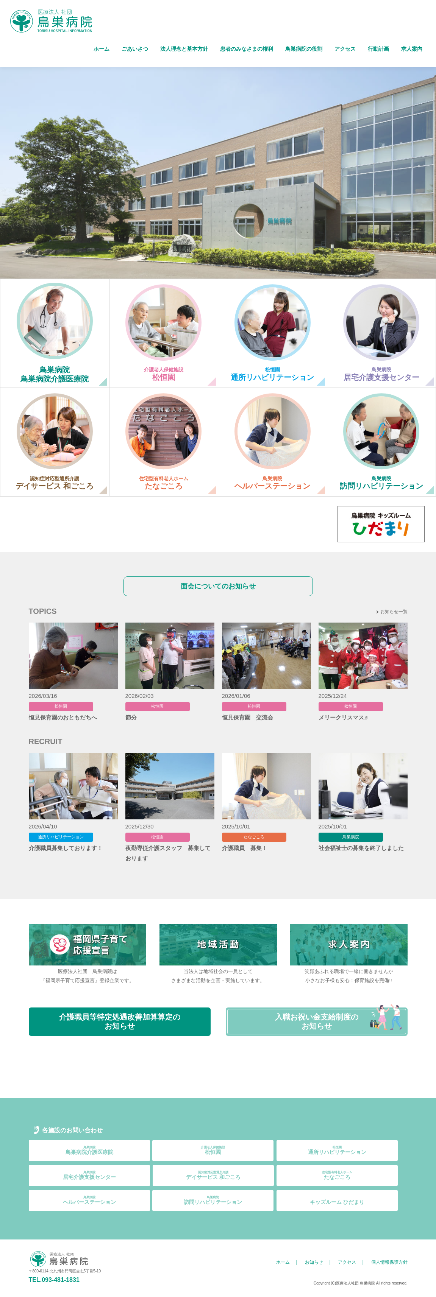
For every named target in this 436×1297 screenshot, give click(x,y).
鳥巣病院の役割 (303, 49)
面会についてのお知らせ (218, 586)
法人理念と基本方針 (184, 49)
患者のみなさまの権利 (246, 49)
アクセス (345, 49)
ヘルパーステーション (89, 1200)
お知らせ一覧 (394, 611)
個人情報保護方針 (389, 1262)
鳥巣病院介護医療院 (89, 1150)
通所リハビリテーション (337, 1150)
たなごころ (337, 1175)
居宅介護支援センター (89, 1175)
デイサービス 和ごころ (213, 1175)
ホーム (101, 49)
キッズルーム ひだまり (337, 1200)
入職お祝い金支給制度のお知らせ (316, 1021)
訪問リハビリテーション (212, 1200)
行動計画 (378, 49)
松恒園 (212, 1150)
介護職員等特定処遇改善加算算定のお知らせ (119, 1021)
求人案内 (411, 49)
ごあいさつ (135, 49)
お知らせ (314, 1262)
